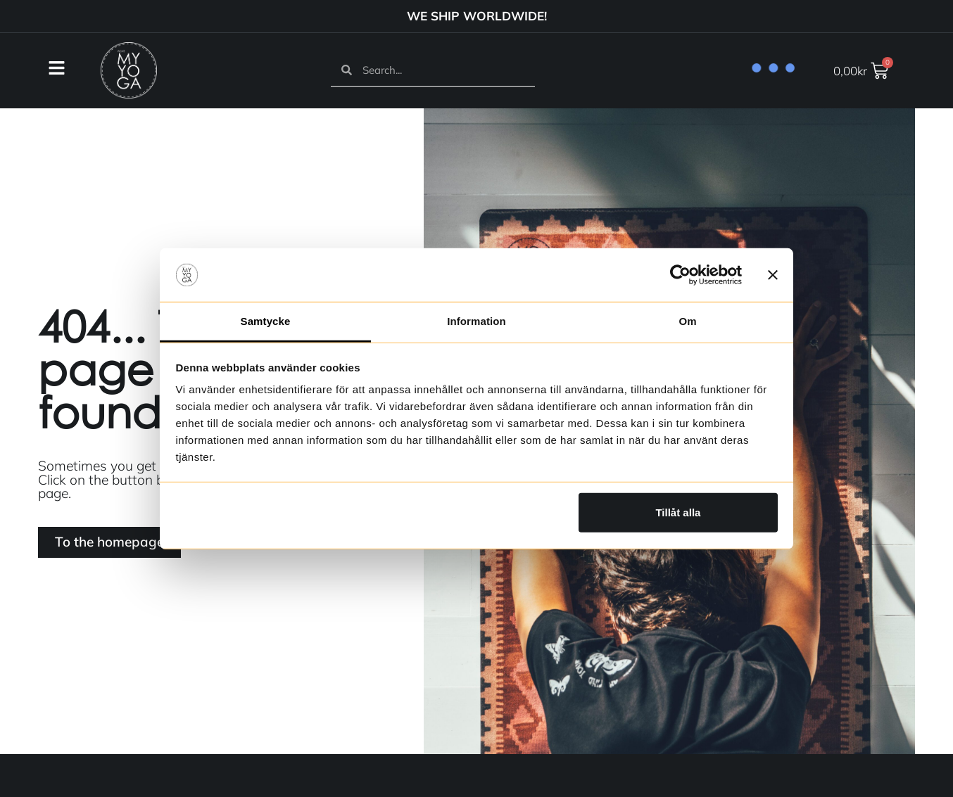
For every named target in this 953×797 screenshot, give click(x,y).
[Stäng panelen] (773, 275)
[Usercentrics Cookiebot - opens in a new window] (680, 275)
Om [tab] (687, 321)
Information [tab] (476, 321)
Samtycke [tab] (266, 321)
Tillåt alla (677, 512)
